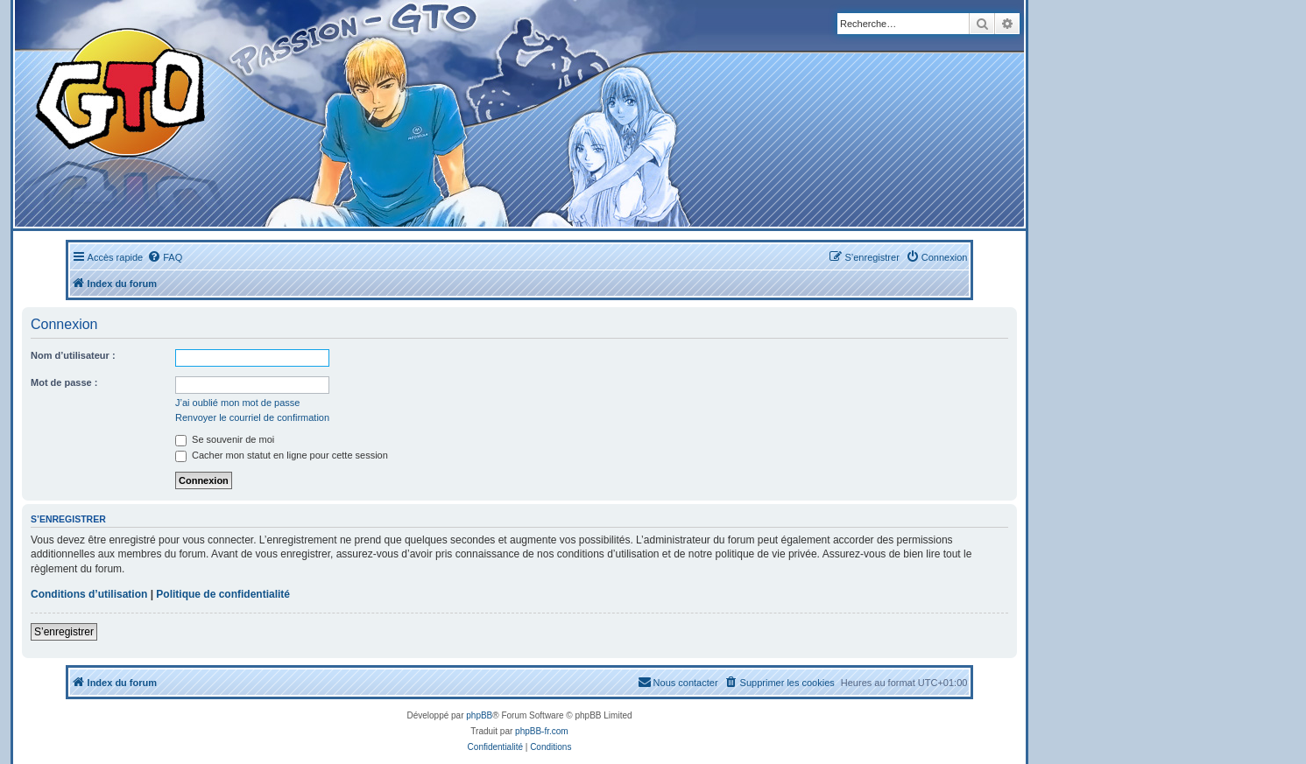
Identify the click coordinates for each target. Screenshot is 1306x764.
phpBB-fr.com (541, 731)
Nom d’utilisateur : (73, 355)
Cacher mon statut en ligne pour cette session (281, 455)
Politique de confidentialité (223, 594)
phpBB (479, 715)
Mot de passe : (64, 382)
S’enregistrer (64, 632)
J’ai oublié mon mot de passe (237, 402)
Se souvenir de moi (224, 439)
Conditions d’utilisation (89, 594)
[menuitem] (164, 257)
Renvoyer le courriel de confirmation (252, 417)
